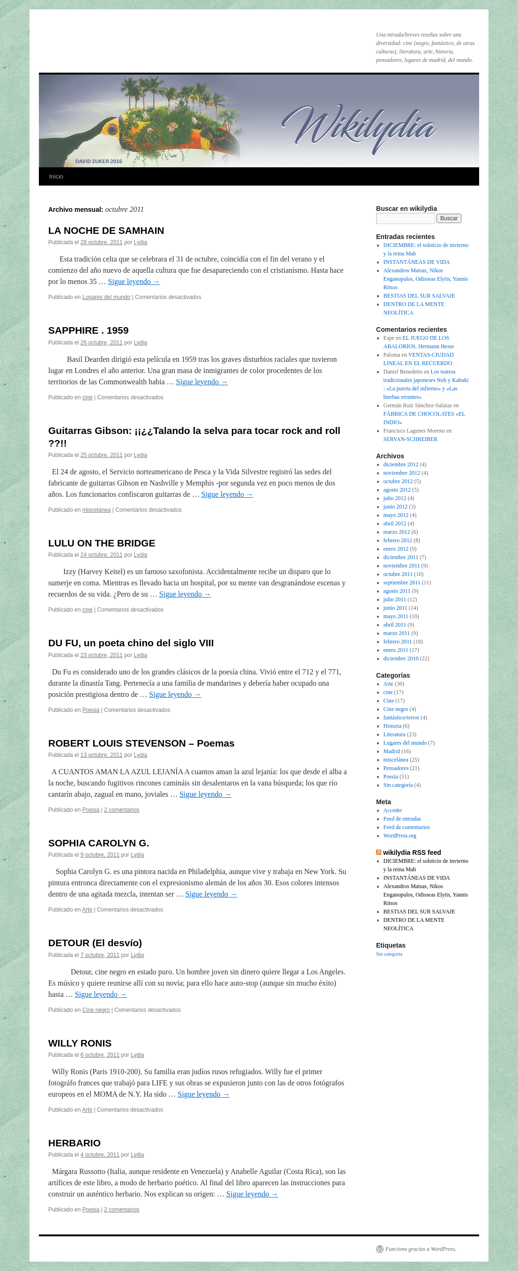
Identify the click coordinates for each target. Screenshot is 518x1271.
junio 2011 (395, 608)
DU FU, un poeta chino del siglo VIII (131, 642)
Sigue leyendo (134, 281)
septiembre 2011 (402, 582)
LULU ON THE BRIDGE (101, 543)
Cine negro (96, 1010)
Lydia (140, 242)
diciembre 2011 (401, 557)
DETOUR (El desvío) (95, 942)
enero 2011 (396, 650)
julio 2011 (395, 599)
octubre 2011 (398, 574)
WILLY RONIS (79, 1043)
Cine (389, 700)
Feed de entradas (403, 818)
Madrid (392, 751)
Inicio (56, 176)
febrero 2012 (398, 540)
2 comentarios (121, 810)
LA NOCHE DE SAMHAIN (106, 230)
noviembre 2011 (402, 565)
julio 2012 (395, 498)
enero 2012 (396, 549)
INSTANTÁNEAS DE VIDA (417, 262)
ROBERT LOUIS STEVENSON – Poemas (141, 743)
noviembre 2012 (402, 473)
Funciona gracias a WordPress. (420, 1249)
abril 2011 (395, 624)
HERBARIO (74, 1142)
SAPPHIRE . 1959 (88, 330)
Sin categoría (398, 785)
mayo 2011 (396, 616)
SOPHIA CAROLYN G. (98, 842)
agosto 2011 (397, 591)
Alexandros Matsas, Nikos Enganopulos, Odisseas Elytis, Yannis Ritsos (426, 279)
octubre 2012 (398, 481)
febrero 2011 (398, 641)
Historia (393, 726)
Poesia (91, 710)
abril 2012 (395, 523)
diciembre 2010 (401, 658)
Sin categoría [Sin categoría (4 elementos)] (389, 954)
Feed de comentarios (407, 827)
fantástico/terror (402, 717)
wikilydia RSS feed (412, 852)
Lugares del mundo (106, 297)
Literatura (395, 734)
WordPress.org (400, 835)
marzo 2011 (397, 633)
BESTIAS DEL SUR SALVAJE (419, 295)
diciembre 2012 (401, 464)
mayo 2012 (396, 515)
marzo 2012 (397, 532)
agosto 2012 (397, 489)
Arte (87, 909)
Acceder (393, 810)
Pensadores (396, 768)
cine (87, 397)
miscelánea (96, 510)
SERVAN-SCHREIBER (411, 439)
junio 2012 (396, 506)
